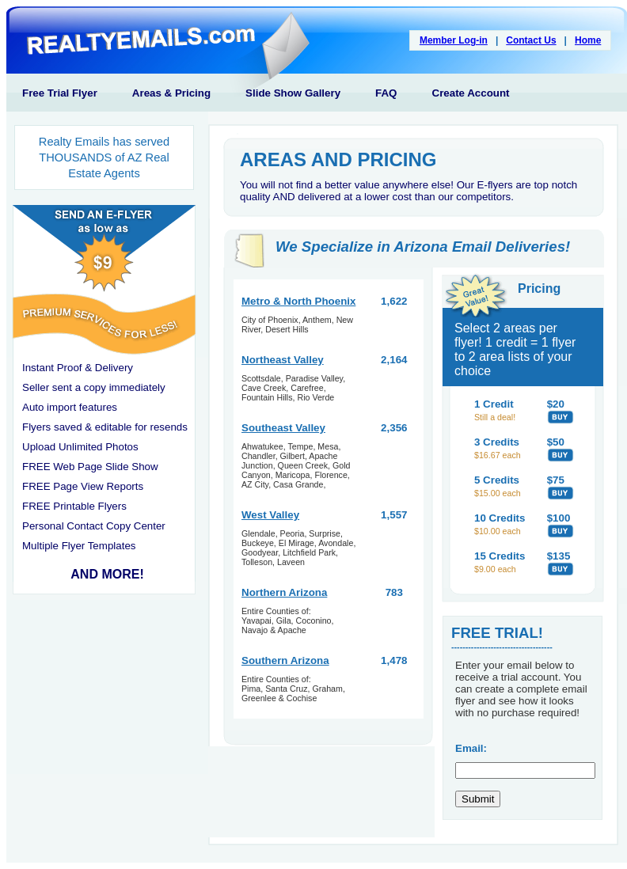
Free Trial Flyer (59, 93)
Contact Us (531, 40)
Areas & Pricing (171, 93)
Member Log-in (454, 40)
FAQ (386, 93)
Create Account (471, 93)
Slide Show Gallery (292, 93)
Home (588, 40)
